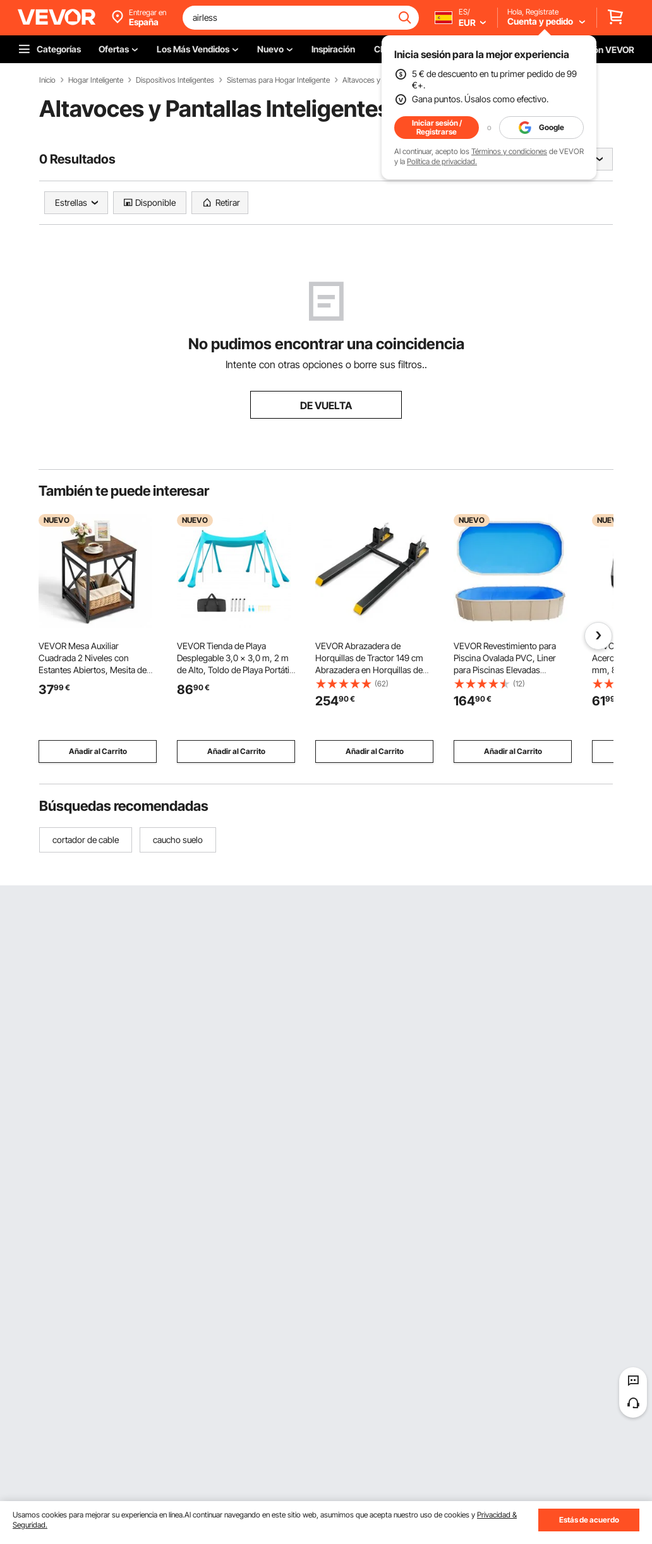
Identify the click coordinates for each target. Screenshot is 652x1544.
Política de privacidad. (442, 161)
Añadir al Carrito (98, 751)
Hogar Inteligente (95, 80)
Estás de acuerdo (589, 1519)
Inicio (47, 80)
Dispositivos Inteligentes (175, 80)
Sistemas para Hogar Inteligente (278, 80)
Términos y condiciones (509, 151)
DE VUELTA (326, 405)
